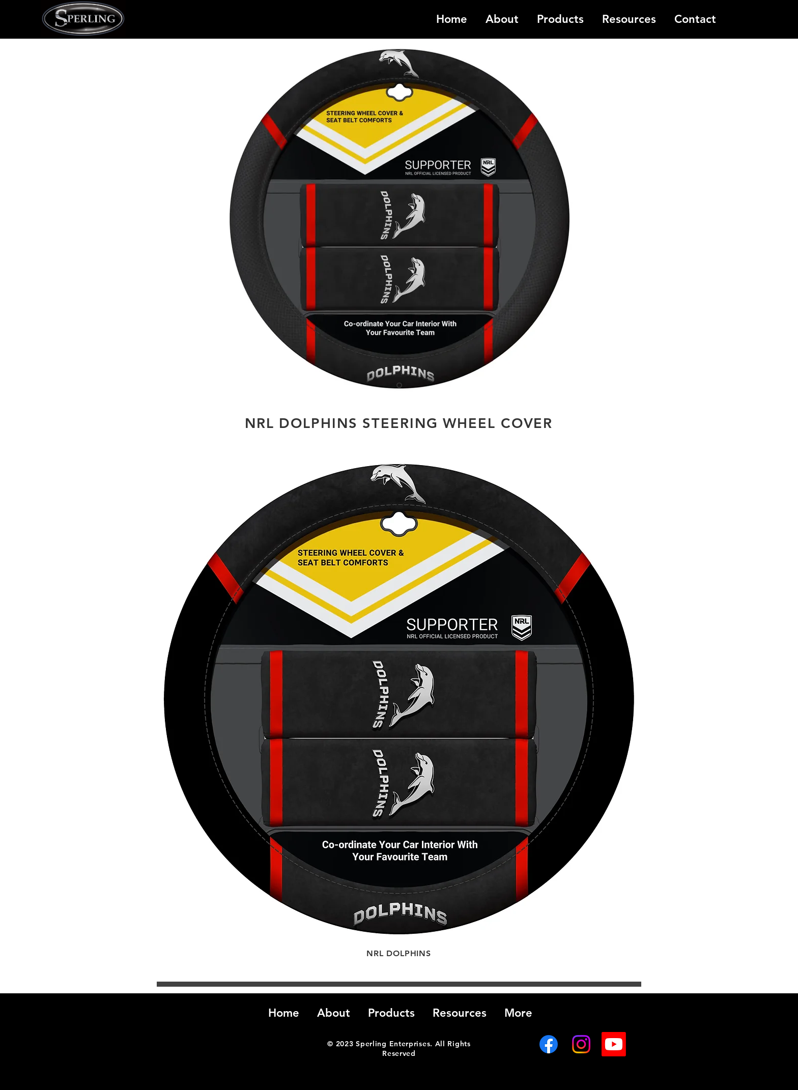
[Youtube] (614, 1044)
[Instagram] (581, 1044)
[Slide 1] (399, 385)
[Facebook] (548, 1044)
